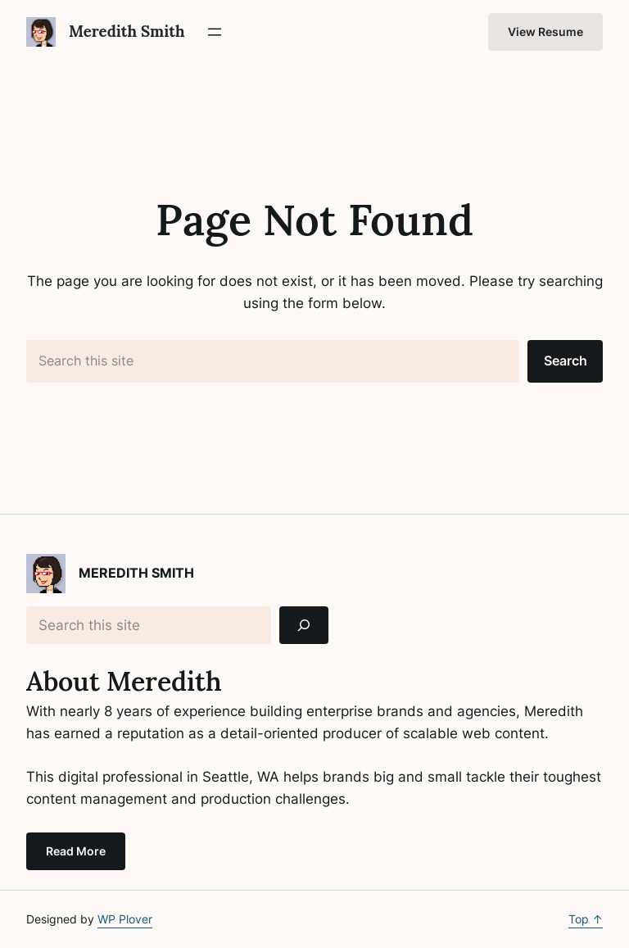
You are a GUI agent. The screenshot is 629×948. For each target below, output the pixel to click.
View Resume (545, 32)
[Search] (303, 625)
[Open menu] (214, 32)
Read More (76, 851)
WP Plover (124, 919)
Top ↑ (585, 919)
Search (565, 360)
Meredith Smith (127, 31)
